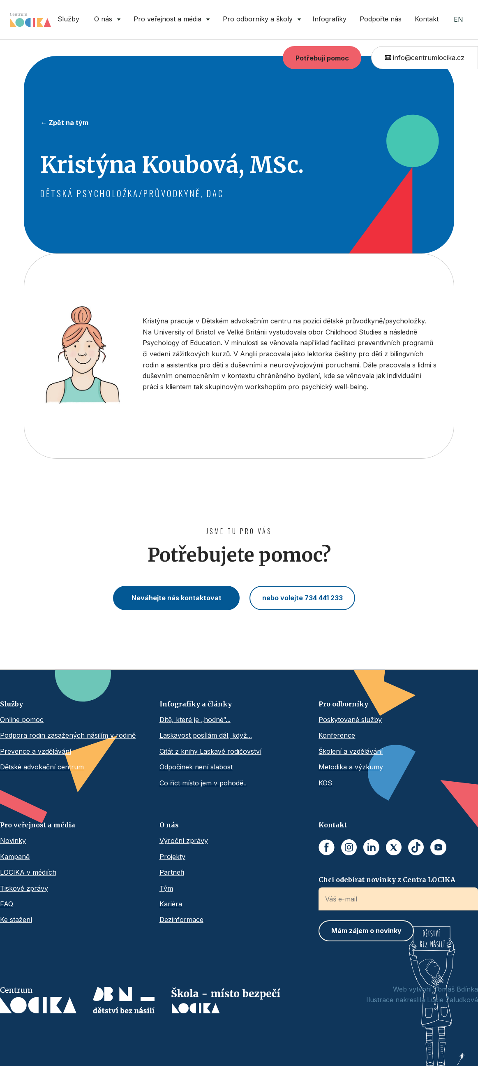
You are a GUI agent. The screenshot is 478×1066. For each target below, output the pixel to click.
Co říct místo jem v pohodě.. (203, 783)
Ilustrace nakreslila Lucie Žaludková (422, 1000)
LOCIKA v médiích (28, 872)
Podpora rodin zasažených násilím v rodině (68, 735)
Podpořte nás (381, 19)
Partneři (171, 872)
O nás (169, 825)
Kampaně (15, 856)
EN (458, 19)
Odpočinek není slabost (196, 767)
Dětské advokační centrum (42, 767)
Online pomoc (22, 719)
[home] (30, 20)
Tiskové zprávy (24, 888)
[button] (105, 19)
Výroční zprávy (183, 840)
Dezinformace (181, 919)
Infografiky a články (195, 704)
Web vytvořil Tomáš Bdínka (435, 989)
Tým (166, 888)
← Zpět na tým (64, 122)
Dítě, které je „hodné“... (195, 719)
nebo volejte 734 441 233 (302, 598)
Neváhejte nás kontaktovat (177, 598)
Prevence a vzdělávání (35, 751)
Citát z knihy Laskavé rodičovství (210, 751)
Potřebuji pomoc (322, 58)
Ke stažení (16, 919)
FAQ (6, 904)
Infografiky (329, 19)
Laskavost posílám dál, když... (205, 735)
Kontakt (427, 19)
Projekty (172, 856)
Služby (68, 19)
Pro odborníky (343, 704)
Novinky (13, 840)
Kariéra (170, 904)
